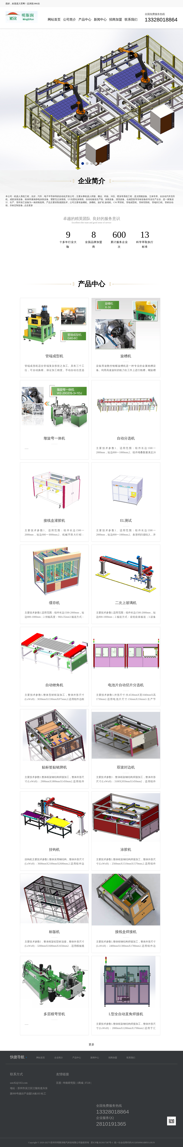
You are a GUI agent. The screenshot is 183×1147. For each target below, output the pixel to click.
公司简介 (69, 19)
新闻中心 (100, 19)
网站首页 (54, 19)
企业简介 (58, 1057)
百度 (58, 1083)
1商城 (80, 1083)
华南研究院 (69, 1083)
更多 (91, 1044)
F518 (87, 1083)
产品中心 (84, 19)
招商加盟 (115, 19)
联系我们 (131, 19)
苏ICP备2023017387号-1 (102, 1142)
